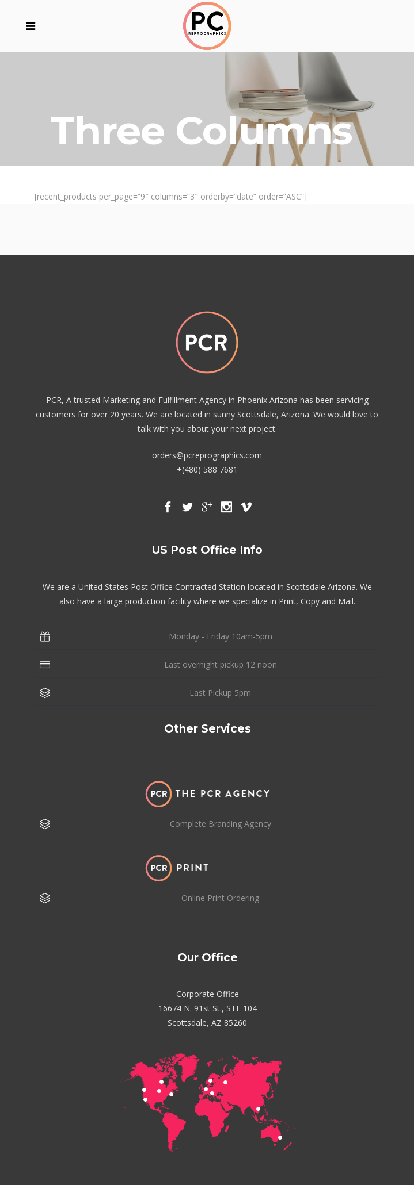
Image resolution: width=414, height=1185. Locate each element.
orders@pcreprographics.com (207, 455)
